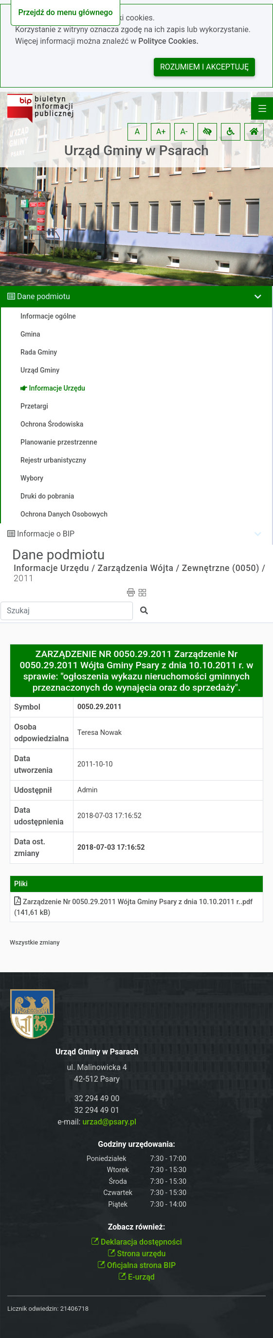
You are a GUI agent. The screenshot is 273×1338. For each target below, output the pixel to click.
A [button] (137, 131)
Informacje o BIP (45, 533)
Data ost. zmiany (29, 847)
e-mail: (96, 1121)
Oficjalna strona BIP (136, 1265)
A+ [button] (161, 131)
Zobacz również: (136, 1226)
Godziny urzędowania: (136, 1144)
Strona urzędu (137, 1253)
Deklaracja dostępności (136, 1242)
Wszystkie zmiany (35, 942)
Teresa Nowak (99, 733)
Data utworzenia (33, 764)
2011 (24, 578)
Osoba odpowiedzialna (41, 732)
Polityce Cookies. (168, 41)
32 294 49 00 (97, 1098)
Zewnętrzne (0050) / (224, 568)
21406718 (74, 1308)
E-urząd (136, 1277)
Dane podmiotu (43, 296)
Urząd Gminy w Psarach (136, 151)
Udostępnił (33, 790)
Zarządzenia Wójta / (139, 568)
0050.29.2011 (99, 707)
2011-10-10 (95, 764)
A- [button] (184, 131)
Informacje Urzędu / (54, 568)
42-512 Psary (97, 1079)
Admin (87, 790)
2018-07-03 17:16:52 (109, 816)
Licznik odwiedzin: (32, 1308)
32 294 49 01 (97, 1110)
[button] (207, 132)
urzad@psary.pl (109, 1121)
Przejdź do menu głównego (65, 12)
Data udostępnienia (39, 815)
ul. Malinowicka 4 (97, 1067)
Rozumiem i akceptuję (204, 66)
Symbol (27, 707)
